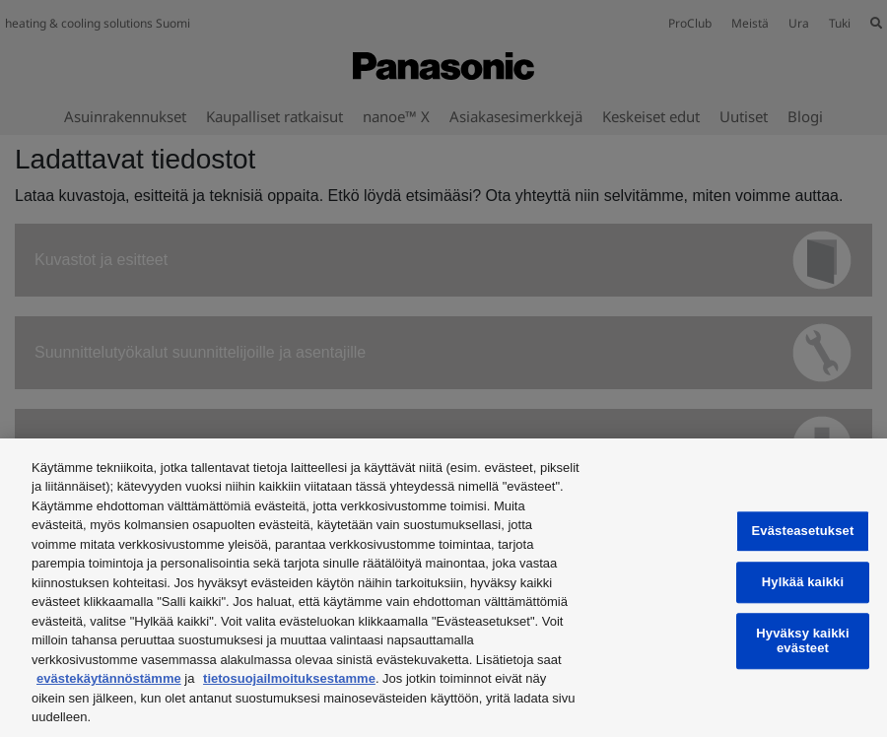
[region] (443, 587)
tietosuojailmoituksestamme (289, 678)
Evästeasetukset (803, 531)
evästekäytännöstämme (108, 678)
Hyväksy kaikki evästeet (802, 641)
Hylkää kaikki (803, 581)
